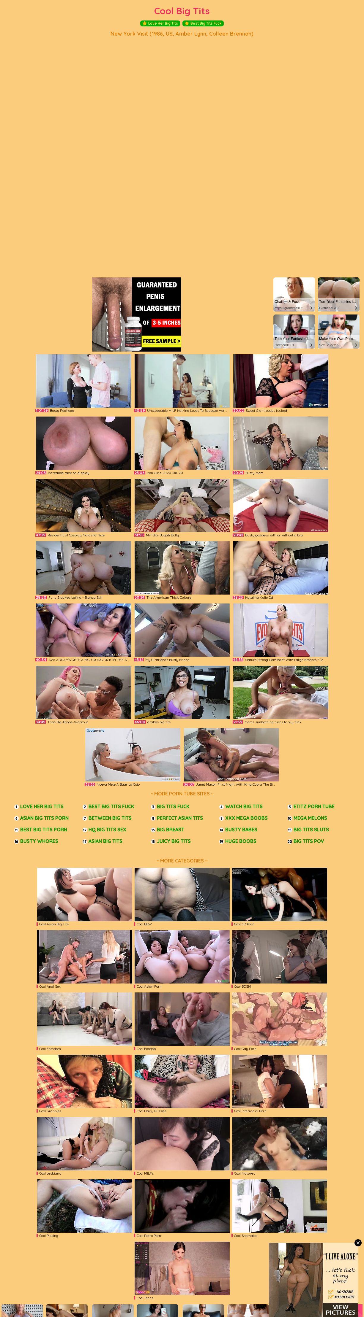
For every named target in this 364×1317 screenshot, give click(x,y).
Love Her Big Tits (160, 23)
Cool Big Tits (182, 11)
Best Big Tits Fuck (203, 23)
